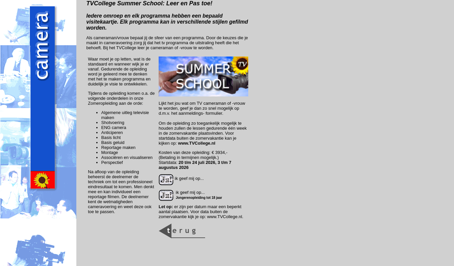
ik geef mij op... (181, 178)
